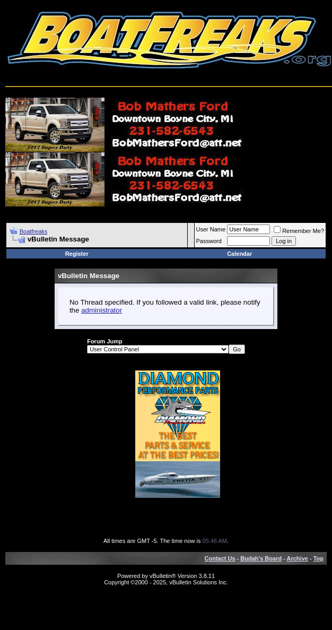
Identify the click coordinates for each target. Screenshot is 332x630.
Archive (297, 558)
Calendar (239, 254)
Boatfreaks (34, 231)
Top (318, 558)
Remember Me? (299, 231)
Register (77, 254)
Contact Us (220, 558)
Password (209, 241)
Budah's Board (261, 558)
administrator (101, 310)
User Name (211, 229)
